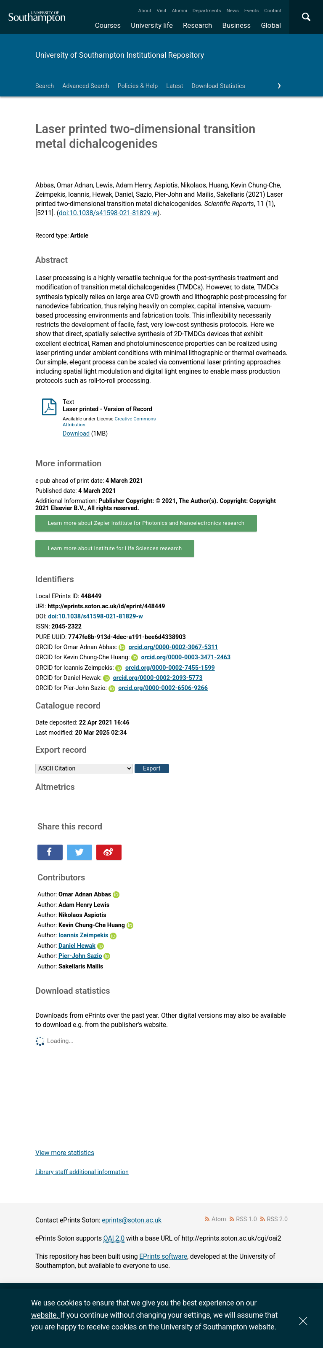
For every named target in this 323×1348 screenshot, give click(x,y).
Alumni (179, 10)
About (144, 10)
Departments (207, 10)
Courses (108, 25)
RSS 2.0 (277, 1219)
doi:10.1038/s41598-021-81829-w (108, 213)
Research (197, 25)
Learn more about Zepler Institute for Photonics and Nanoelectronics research (146, 523)
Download (76, 433)
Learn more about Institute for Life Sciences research (115, 548)
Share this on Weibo (109, 852)
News (232, 10)
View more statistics (64, 1153)
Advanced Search (85, 86)
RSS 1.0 (246, 1219)
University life (152, 25)
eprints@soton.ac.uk (132, 1220)
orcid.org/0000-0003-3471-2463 (186, 657)
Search (44, 86)
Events (251, 10)
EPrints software (163, 1256)
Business (236, 25)
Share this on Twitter (79, 852)
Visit (162, 10)
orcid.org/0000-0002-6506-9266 (163, 688)
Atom (219, 1219)
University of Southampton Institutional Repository (119, 55)
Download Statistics (218, 86)
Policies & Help (137, 86)
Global (271, 25)
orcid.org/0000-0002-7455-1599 (170, 667)
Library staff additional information (82, 1172)
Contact (272, 10)
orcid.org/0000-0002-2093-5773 (158, 678)
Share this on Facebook (50, 852)
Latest (174, 86)
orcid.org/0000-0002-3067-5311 (173, 647)
